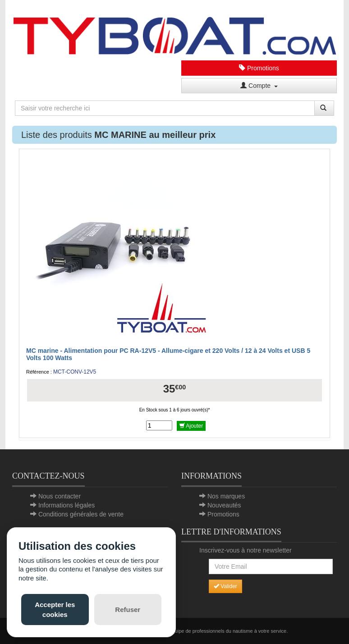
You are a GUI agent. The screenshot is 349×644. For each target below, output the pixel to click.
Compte (259, 85)
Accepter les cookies (55, 609)
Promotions (259, 68)
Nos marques (226, 496)
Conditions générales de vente (81, 514)
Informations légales (66, 505)
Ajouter (191, 426)
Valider (225, 586)
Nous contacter (59, 496)
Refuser (127, 609)
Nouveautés (224, 505)
